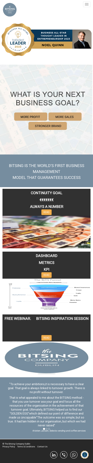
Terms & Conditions (26, 447)
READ (46, 212)
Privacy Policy (8, 447)
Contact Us (42, 447)
